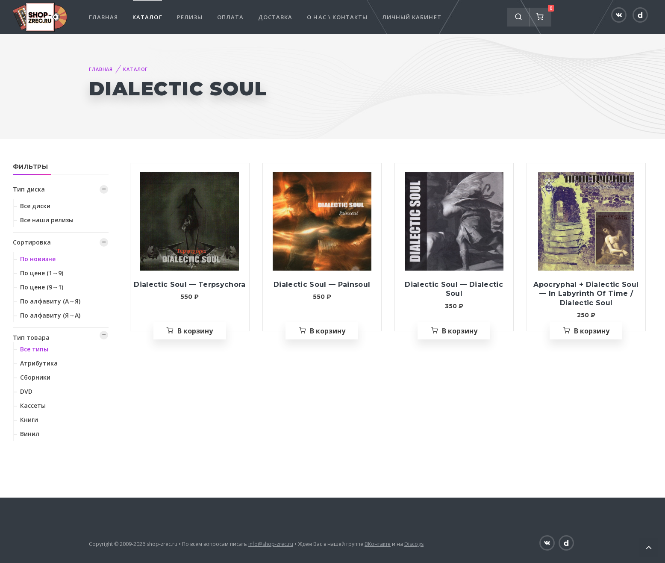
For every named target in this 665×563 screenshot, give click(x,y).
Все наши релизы (47, 220)
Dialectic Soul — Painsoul (322, 284)
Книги (29, 420)
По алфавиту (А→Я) (50, 301)
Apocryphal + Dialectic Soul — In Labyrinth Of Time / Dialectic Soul (586, 293)
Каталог (147, 17)
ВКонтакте (378, 544)
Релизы (190, 17)
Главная (103, 17)
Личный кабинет (411, 17)
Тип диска (29, 189)
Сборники (35, 377)
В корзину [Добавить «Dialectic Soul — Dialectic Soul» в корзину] (459, 331)
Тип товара (31, 337)
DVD (26, 391)
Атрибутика (39, 363)
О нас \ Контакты (337, 17)
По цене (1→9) (41, 273)
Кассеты (33, 405)
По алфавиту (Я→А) (50, 315)
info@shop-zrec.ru (270, 544)
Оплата (230, 17)
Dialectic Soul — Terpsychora (189, 284)
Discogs (414, 544)
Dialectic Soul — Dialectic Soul (454, 289)
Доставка (275, 17)
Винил (29, 434)
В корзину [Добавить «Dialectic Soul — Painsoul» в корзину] (327, 331)
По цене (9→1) (41, 287)
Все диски (35, 206)
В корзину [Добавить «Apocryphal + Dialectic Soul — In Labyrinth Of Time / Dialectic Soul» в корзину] (591, 331)
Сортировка (32, 242)
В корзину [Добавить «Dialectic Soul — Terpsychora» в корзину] (195, 331)
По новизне (38, 259)
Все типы (34, 349)
